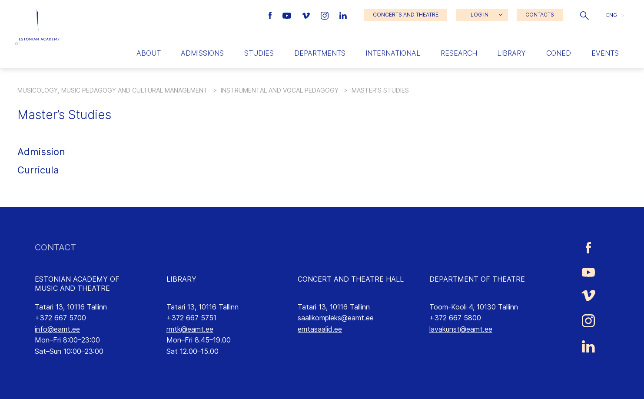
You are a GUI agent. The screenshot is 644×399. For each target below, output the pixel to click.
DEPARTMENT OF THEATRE (477, 279)
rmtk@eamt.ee (189, 329)
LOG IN (479, 14)
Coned (558, 53)
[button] (584, 15)
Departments (319, 53)
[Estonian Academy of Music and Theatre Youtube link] (287, 14)
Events (605, 53)
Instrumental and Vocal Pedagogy (280, 90)
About (148, 53)
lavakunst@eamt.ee (460, 329)
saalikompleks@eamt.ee (336, 317)
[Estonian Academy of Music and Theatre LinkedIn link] (343, 14)
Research (459, 53)
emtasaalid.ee (320, 329)
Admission (41, 151)
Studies (259, 53)
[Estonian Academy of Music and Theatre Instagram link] (326, 14)
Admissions (202, 53)
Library (511, 53)
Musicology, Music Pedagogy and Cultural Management (112, 90)
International (392, 53)
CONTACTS (539, 14)
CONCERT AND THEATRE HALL (351, 279)
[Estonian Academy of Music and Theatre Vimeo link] (307, 14)
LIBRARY (181, 279)
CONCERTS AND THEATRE (405, 14)
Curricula (38, 170)
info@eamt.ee (57, 329)
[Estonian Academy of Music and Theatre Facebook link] (271, 14)
